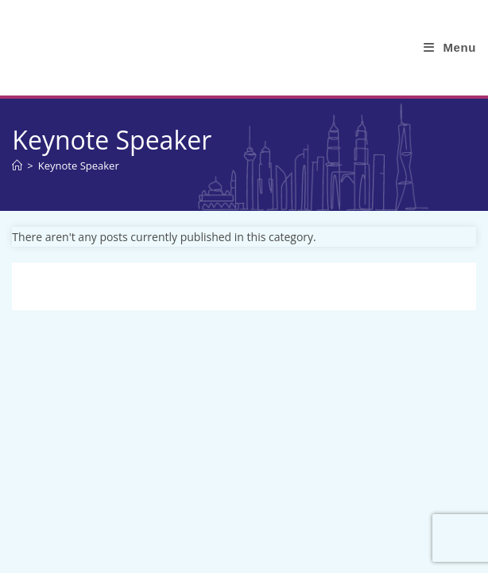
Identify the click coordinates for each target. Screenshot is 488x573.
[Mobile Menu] (450, 47)
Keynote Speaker (78, 165)
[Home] (17, 165)
